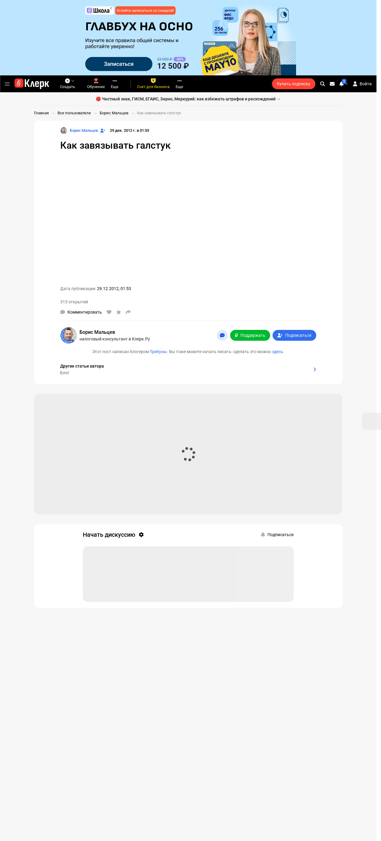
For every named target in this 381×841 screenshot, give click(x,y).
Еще (114, 83)
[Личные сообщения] (332, 83)
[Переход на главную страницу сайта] (31, 83)
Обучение (96, 83)
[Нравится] (109, 312)
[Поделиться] (128, 312)
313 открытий (74, 301)
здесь (277, 351)
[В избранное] (118, 312)
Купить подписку (294, 83)
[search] (322, 83)
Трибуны (158, 351)
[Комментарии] (81, 312)
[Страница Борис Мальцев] (79, 130)
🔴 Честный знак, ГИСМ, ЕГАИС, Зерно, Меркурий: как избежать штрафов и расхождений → (188, 98)
